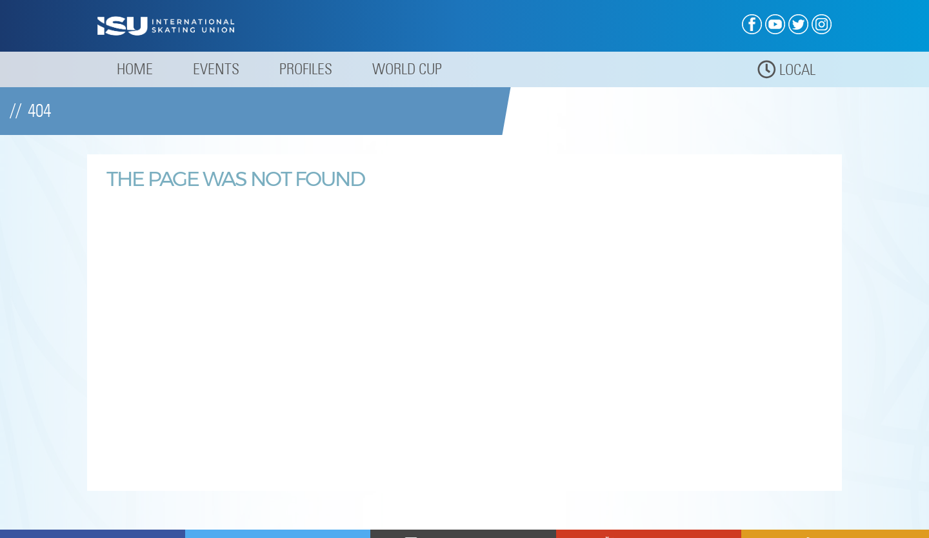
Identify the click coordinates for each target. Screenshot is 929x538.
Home (135, 68)
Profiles (305, 68)
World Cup (407, 68)
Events (216, 68)
